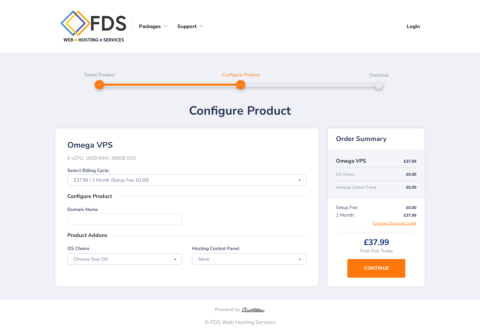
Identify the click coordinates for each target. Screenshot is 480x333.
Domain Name (82, 209)
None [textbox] (203, 259)
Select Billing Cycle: (88, 170)
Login (413, 26)
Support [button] (187, 26)
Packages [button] (150, 26)
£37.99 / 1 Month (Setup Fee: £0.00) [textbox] (111, 180)
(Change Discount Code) (394, 223)
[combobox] (186, 180)
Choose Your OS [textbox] (91, 259)
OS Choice (78, 248)
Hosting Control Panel (215, 248)
